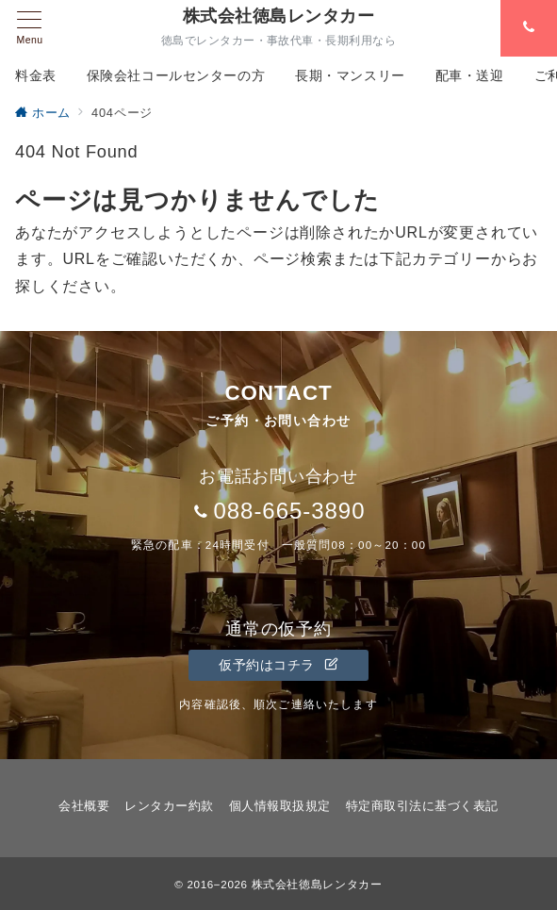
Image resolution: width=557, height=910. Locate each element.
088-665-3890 (289, 510)
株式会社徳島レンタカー (278, 16)
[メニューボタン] (29, 28)
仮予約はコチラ (278, 664)
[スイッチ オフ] (528, 28)
